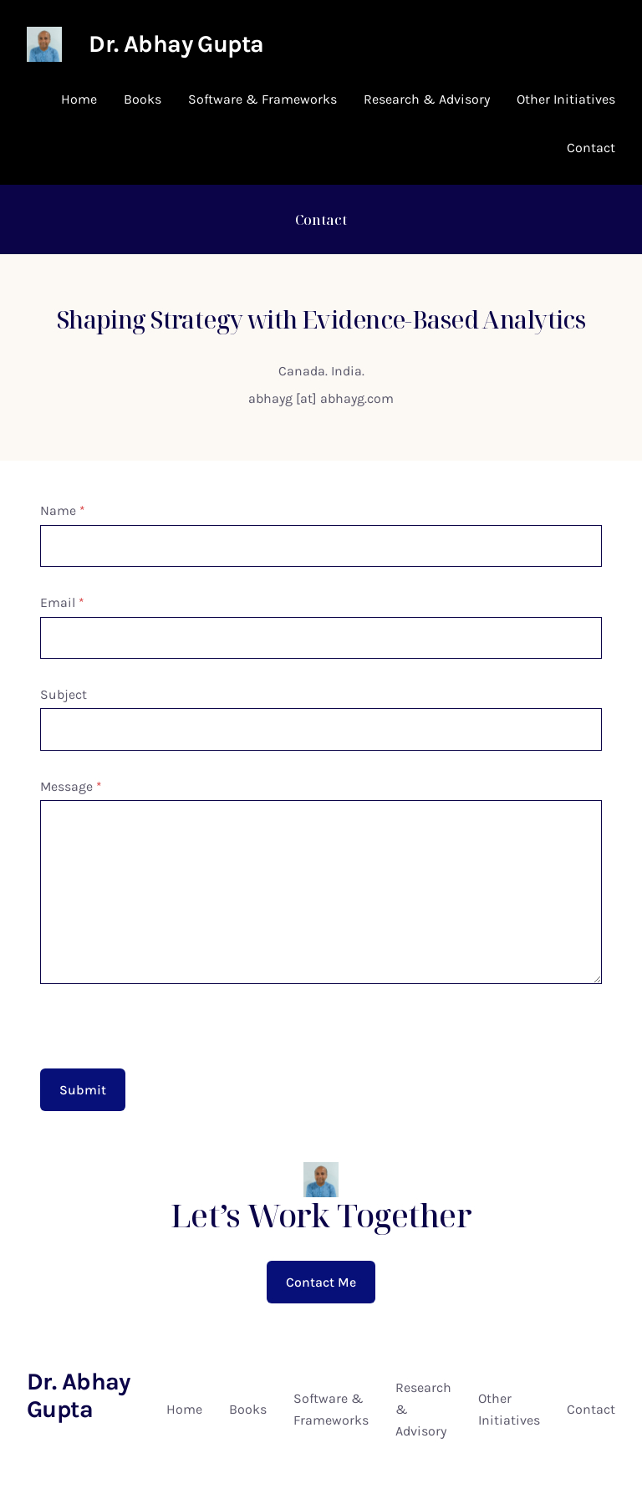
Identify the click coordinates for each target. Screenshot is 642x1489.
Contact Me (321, 1282)
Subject (63, 694)
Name (62, 510)
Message (71, 786)
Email (62, 602)
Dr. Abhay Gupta (176, 44)
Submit (82, 1090)
